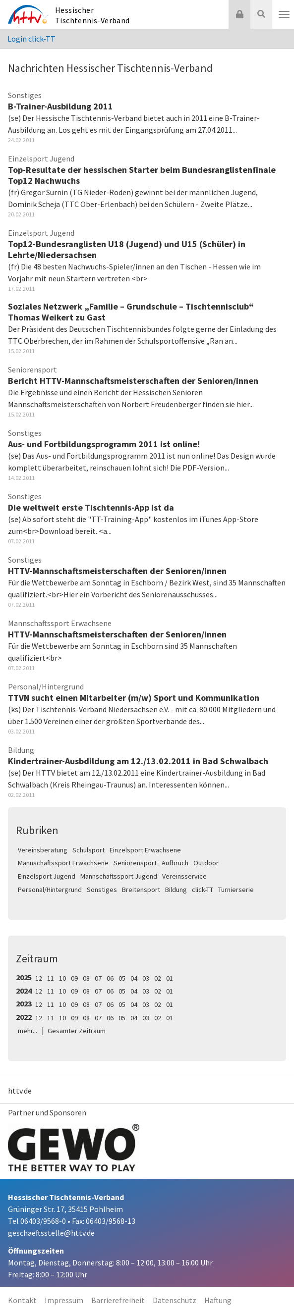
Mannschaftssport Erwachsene (63, 862)
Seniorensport (135, 862)
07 (98, 978)
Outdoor (206, 862)
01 (169, 978)
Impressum (64, 1300)
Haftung (218, 1300)
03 (145, 978)
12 (38, 978)
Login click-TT (31, 39)
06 (110, 978)
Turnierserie (236, 889)
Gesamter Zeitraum (77, 1030)
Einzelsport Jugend (46, 876)
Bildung (176, 889)
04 (133, 978)
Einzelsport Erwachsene (145, 849)
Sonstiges (102, 889)
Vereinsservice (184, 876)
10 (62, 978)
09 (74, 978)
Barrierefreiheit (118, 1300)
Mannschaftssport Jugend (118, 876)
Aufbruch (175, 862)
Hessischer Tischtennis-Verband (92, 15)
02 (157, 978)
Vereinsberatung (42, 849)
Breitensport (141, 889)
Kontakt (22, 1300)
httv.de (20, 1091)
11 (50, 978)
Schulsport (88, 849)
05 (121, 978)
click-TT (202, 889)
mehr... (27, 1030)
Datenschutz (174, 1300)
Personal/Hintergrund (50, 889)
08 (86, 978)
